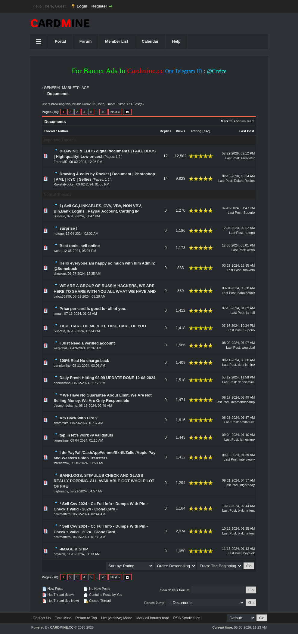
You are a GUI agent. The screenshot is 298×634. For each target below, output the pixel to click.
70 (103, 112)
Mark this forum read (237, 121)
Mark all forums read (152, 618)
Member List (116, 41)
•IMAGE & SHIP (74, 549)
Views (180, 131)
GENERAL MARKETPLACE (66, 88)
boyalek (59, 554)
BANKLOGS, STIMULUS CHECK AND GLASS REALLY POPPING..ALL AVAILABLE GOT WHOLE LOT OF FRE (104, 481)
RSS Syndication (186, 618)
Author (62, 131)
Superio (59, 216)
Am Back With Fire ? (79, 418)
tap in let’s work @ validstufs (86, 435)
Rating (196, 131)
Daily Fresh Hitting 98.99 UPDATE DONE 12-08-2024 (107, 377)
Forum (85, 41)
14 (165, 178)
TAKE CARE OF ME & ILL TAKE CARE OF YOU (103, 326)
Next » (115, 112)
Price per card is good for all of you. (93, 308)
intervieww (61, 463)
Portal (60, 41)
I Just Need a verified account (87, 343)
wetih (57, 251)
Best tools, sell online (80, 245)
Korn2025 (89, 104)
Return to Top (86, 618)
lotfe (101, 104)
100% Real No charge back (84, 360)
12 (165, 156)
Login (82, 6)
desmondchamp (65, 405)
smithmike (61, 423)
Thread (49, 131)
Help (176, 41)
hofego (59, 233)
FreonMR (60, 162)
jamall (58, 313)
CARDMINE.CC (61, 627)
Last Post (246, 131)
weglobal (60, 348)
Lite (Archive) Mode (116, 618)
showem (60, 273)
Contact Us (42, 618)
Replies (165, 131)
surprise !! (69, 228)
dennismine (62, 365)
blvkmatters (62, 514)
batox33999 (62, 296)
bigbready (61, 491)
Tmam (110, 104)
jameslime (61, 440)
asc (206, 131)
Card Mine (63, 618)
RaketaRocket (64, 184)
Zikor (121, 104)
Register (99, 6)
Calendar (150, 41)
